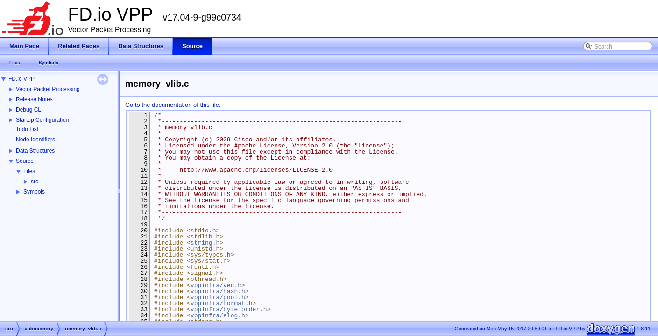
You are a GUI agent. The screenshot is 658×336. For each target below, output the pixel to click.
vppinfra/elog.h (218, 315)
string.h (205, 242)
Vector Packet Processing (48, 89)
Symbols (34, 192)
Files (29, 171)
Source (25, 161)
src (34, 181)
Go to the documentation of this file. (173, 104)
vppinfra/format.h (222, 303)
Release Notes (34, 99)
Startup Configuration (42, 120)
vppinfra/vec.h (216, 285)
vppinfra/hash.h (218, 291)
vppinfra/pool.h (218, 297)
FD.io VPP (21, 79)
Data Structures (35, 150)
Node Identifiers (35, 139)
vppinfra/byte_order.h (229, 309)
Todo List (27, 129)
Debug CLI (29, 109)
